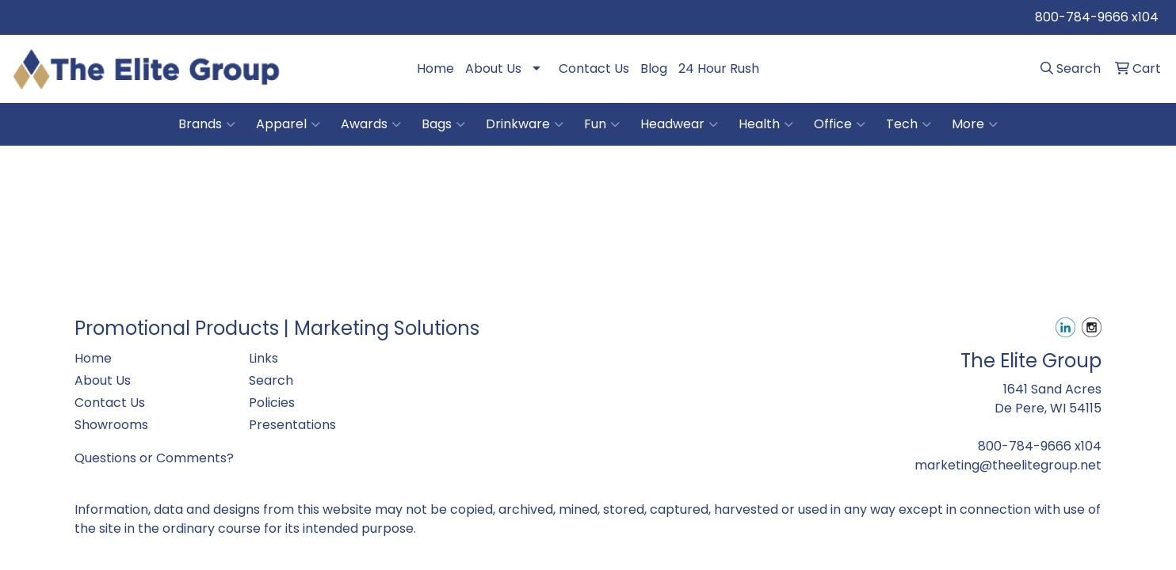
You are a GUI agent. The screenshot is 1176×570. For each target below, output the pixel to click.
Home (435, 68)
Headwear (679, 124)
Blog (653, 68)
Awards (371, 124)
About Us (493, 68)
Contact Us (594, 68)
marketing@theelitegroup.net (1008, 465)
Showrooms (111, 425)
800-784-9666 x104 (1097, 17)
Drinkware (524, 124)
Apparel (288, 124)
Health (766, 124)
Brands (206, 124)
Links (263, 358)
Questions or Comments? (154, 458)
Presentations (292, 425)
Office (839, 124)
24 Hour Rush (718, 68)
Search (271, 380)
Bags (443, 124)
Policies (272, 402)
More (975, 124)
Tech (908, 124)
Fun (602, 124)
